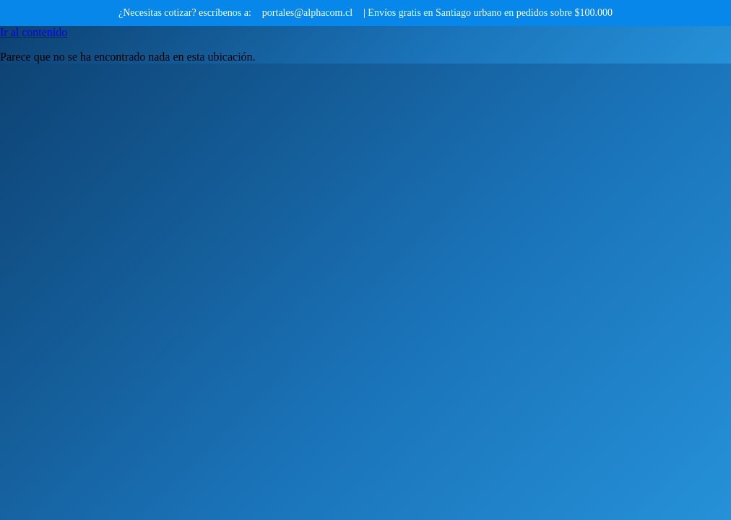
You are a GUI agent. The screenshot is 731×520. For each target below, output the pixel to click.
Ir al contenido (33, 32)
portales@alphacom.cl (307, 12)
